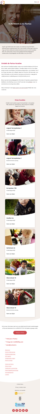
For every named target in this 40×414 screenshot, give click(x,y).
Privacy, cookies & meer (20, 387)
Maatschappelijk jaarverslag (11, 370)
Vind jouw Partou (20, 332)
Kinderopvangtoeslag (10, 354)
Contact (7, 374)
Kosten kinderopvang (10, 352)
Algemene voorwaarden (20, 390)
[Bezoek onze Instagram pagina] (13, 410)
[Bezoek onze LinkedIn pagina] (23, 410)
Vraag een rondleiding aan (14, 342)
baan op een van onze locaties (20, 87)
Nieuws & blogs (8, 360)
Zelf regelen (8, 356)
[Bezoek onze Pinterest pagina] (26, 410)
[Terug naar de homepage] (2, 2)
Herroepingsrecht (9, 372)
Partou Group (8, 366)
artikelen (30, 82)
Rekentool (7, 350)
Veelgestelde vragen (10, 358)
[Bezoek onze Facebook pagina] (16, 410)
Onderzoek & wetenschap (11, 368)
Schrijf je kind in (11, 345)
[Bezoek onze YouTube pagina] (20, 410)
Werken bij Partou (9, 364)
